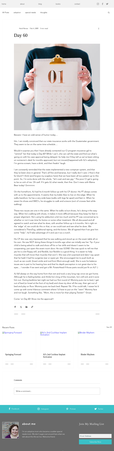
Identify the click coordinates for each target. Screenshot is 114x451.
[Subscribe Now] (95, 441)
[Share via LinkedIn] (26, 307)
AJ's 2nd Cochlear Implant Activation (54, 355)
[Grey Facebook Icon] (102, 3)
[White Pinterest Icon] (67, 409)
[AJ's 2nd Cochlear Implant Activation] (57, 341)
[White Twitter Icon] (95, 408)
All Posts (5, 12)
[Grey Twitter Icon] (107, 3)
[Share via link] (32, 307)
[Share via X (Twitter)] (21, 307)
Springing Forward (13, 354)
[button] (109, 12)
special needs (30, 12)
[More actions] (98, 28)
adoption (17, 12)
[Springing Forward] (19, 341)
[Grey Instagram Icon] (97, 3)
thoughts (43, 12)
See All (109, 327)
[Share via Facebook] (15, 307)
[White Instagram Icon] (38, 408)
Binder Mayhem (87, 354)
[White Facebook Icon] (9, 408)
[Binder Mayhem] (95, 341)
